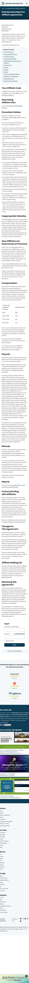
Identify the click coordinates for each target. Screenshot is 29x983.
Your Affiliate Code (9, 52)
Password (6, 634)
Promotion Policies (9, 56)
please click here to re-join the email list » (14, 522)
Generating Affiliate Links (10, 54)
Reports (6, 72)
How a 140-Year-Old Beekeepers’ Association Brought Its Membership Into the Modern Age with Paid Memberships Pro (12, 751)
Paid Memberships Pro (12, 2)
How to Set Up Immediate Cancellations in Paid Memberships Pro (10, 796)
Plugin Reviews (14, 674)
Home (3, 8)
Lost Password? (17, 651)
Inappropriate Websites (10, 59)
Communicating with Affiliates (12, 74)
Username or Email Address (11, 627)
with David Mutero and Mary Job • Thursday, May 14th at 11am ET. (14, 978)
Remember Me (9, 641)
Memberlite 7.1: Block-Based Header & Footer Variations (7, 774)
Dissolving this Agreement (11, 81)
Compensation (8, 65)
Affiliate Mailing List (9, 79)
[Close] (26, 976)
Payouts (6, 67)
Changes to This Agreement (11, 76)
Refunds (6, 69)
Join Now (10, 651)
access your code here (8, 95)
